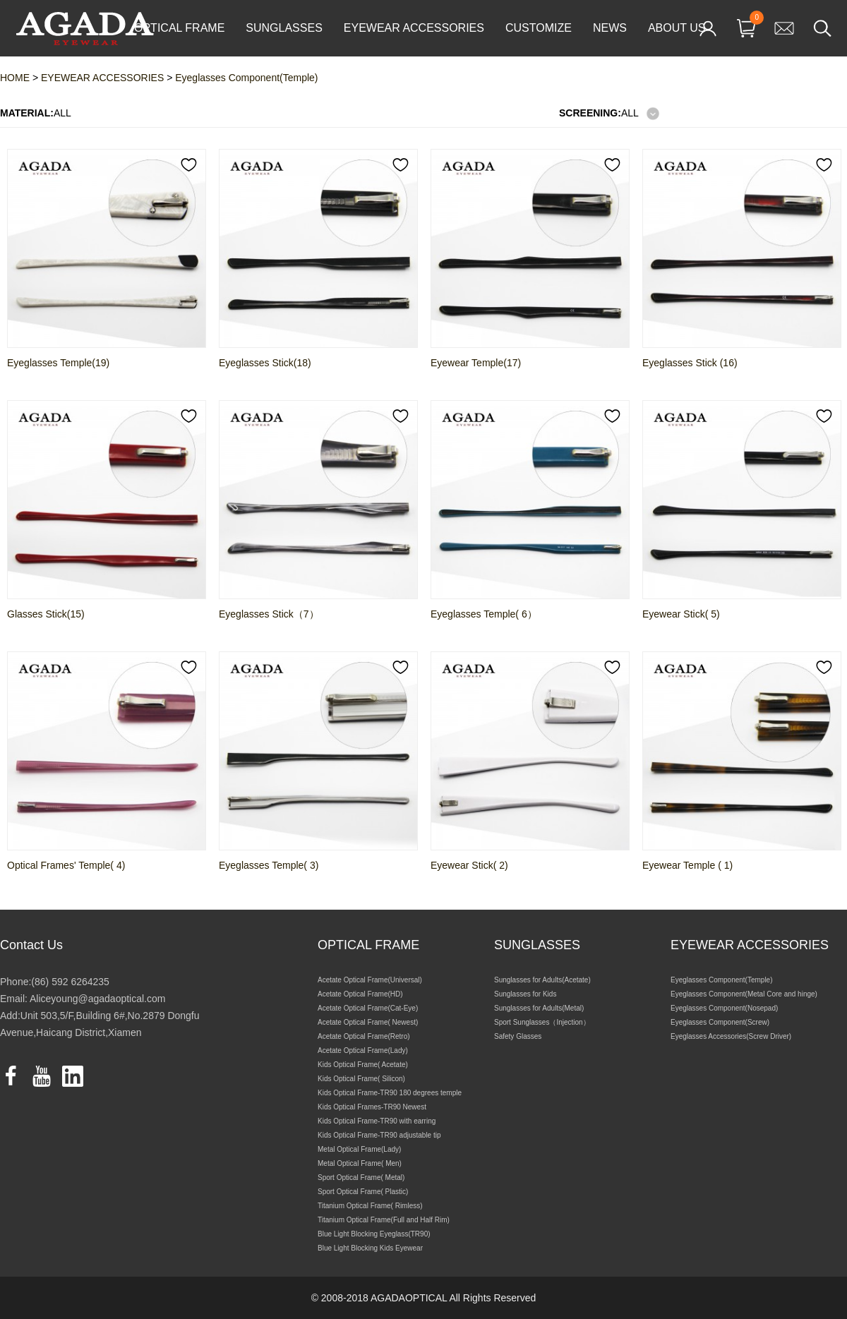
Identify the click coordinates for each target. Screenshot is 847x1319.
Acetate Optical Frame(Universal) (370, 980)
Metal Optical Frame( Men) (360, 1163)
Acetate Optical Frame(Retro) (364, 1036)
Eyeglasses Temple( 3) (268, 865)
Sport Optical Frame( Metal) (361, 1177)
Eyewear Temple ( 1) (687, 865)
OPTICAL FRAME (179, 28)
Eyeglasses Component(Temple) (722, 980)
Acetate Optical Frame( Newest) (368, 1022)
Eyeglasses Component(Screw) (720, 1022)
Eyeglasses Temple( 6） (484, 614)
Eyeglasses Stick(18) (265, 362)
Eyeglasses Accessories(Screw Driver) (731, 1036)
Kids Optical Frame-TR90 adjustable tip (379, 1135)
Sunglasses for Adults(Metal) (539, 1008)
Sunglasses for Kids (525, 994)
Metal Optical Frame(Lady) (359, 1149)
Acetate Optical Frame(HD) (360, 994)
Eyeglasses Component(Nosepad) (724, 1008)
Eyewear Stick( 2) (469, 865)
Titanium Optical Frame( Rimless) (370, 1206)
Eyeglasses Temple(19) (58, 362)
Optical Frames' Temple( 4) (66, 865)
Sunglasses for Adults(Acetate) (542, 980)
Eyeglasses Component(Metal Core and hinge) (744, 994)
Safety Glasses (517, 1036)
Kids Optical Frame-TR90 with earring (376, 1121)
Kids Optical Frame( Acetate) (363, 1064)
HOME (15, 77)
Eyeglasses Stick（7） (269, 614)
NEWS (610, 28)
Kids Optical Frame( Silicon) (361, 1079)
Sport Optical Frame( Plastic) (363, 1191)
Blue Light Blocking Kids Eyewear (370, 1248)
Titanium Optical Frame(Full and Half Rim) (384, 1220)
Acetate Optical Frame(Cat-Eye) (368, 1008)
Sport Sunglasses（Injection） (542, 1022)
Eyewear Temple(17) (476, 362)
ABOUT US (677, 28)
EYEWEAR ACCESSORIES (414, 28)
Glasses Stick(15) (46, 614)
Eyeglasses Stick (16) (690, 362)
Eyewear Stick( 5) (681, 614)
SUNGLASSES (284, 28)
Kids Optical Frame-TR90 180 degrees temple (390, 1093)
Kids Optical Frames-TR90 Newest (372, 1107)
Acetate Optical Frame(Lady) (363, 1050)
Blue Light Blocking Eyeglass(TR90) (374, 1234)
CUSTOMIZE (538, 28)
